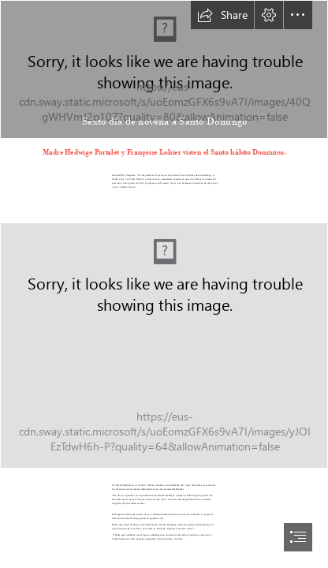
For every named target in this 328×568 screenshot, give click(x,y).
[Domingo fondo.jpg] (164, 69)
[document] (164, 284)
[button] (222, 15)
